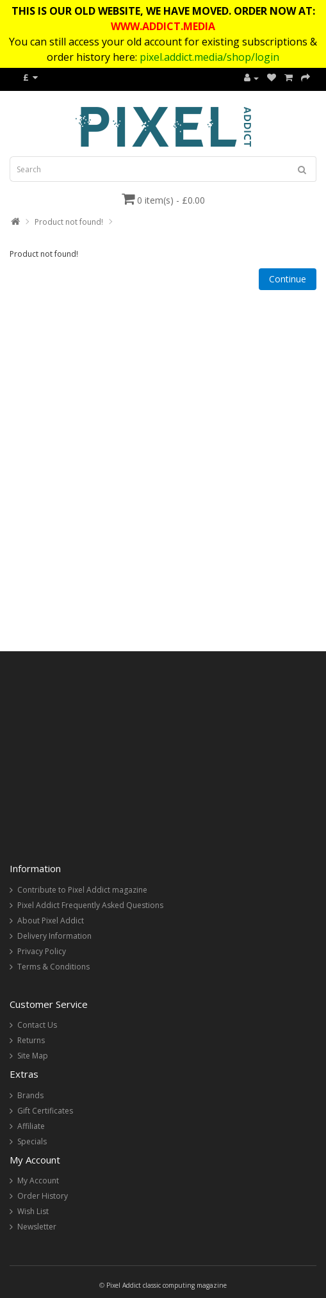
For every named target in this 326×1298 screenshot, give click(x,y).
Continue (287, 279)
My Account (38, 1180)
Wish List (33, 1211)
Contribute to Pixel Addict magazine (82, 889)
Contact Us (37, 1024)
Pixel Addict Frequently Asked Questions (90, 905)
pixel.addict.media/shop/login (209, 57)
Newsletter (36, 1226)
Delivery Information (54, 935)
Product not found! (69, 221)
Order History (42, 1195)
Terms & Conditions (53, 966)
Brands (30, 1095)
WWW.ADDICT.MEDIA (163, 26)
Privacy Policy (41, 951)
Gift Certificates (45, 1110)
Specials (32, 1141)
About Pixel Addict (50, 920)
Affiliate (31, 1126)
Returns (31, 1040)
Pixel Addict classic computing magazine (166, 1285)
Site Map (32, 1055)
